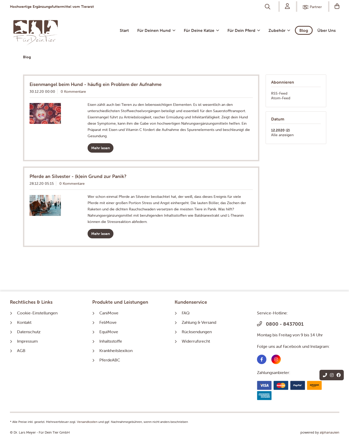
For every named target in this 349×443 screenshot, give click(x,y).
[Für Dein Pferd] (244, 30)
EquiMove (108, 331)
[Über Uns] (326, 30)
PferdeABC (109, 360)
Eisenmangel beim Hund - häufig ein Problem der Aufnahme (96, 84)
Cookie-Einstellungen (37, 312)
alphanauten (329, 432)
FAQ (186, 312)
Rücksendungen (197, 331)
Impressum (27, 341)
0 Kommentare (73, 91)
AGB (21, 350)
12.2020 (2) (280, 130)
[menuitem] (268, 7)
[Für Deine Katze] (201, 30)
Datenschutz (29, 331)
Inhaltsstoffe (110, 341)
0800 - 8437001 (280, 324)
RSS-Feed (279, 93)
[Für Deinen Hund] (156, 30)
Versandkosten (87, 422)
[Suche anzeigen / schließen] (268, 7)
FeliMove (108, 322)
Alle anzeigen (282, 135)
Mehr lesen (100, 148)
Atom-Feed (280, 98)
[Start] (124, 30)
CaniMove (108, 312)
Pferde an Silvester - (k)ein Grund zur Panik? (78, 176)
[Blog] (304, 30)
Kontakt (24, 322)
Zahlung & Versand (199, 322)
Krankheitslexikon (116, 350)
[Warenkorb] (334, 6)
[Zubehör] (279, 30)
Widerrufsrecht (196, 341)
